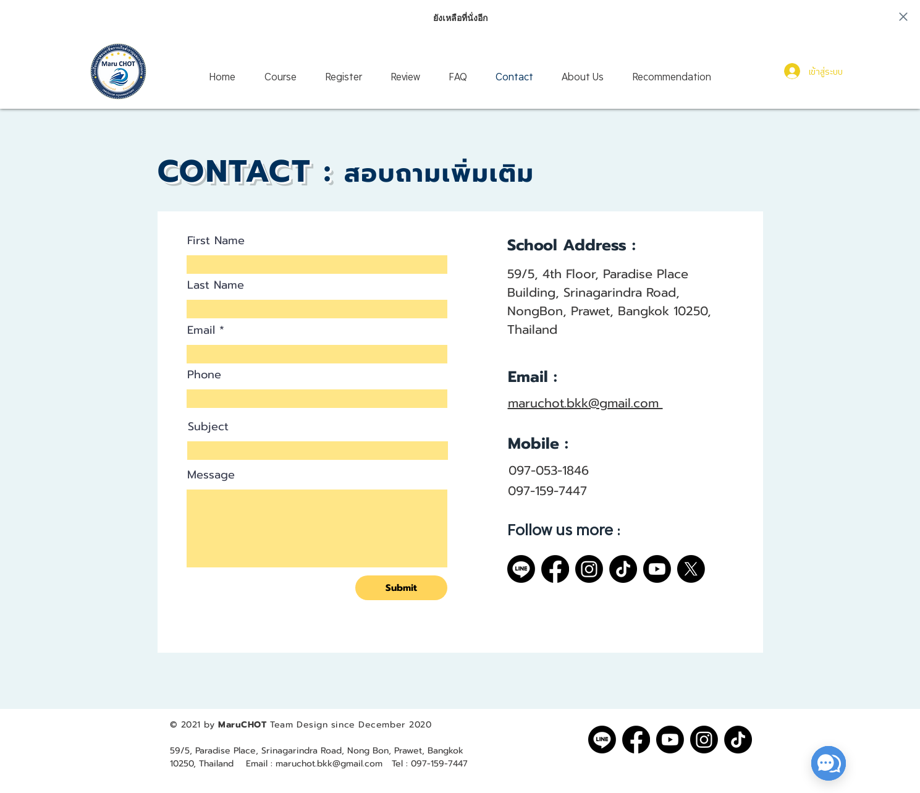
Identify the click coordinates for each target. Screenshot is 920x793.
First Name (216, 240)
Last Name (215, 284)
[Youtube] (657, 569)
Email (201, 330)
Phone (204, 374)
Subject (208, 426)
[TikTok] (623, 569)
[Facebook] (555, 569)
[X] (691, 569)
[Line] (521, 569)
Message (211, 474)
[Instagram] (589, 569)
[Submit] (401, 587)
